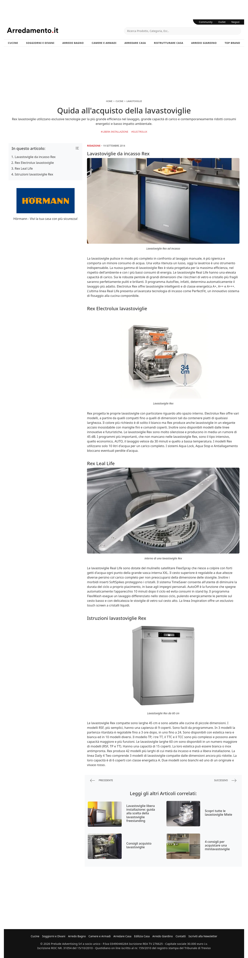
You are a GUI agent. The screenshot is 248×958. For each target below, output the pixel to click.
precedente (101, 780)
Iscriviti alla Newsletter (203, 936)
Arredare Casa (135, 43)
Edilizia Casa (142, 936)
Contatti (181, 936)
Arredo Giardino (204, 43)
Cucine (13, 43)
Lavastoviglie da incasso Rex (35, 157)
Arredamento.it (65, 30)
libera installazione (115, 131)
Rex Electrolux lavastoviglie (34, 163)
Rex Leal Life (24, 168)
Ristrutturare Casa (168, 43)
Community (206, 22)
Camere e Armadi (104, 43)
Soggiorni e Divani (40, 43)
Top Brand (232, 43)
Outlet (222, 22)
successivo (225, 780)
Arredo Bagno (73, 43)
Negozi (235, 22)
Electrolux (140, 131)
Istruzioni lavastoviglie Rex (34, 174)
